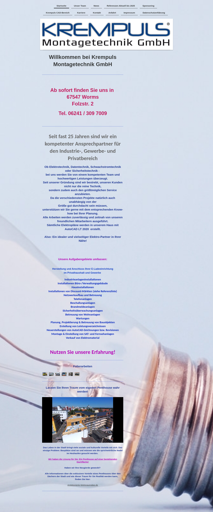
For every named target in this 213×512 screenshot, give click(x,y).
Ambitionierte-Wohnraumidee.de (82, 485)
